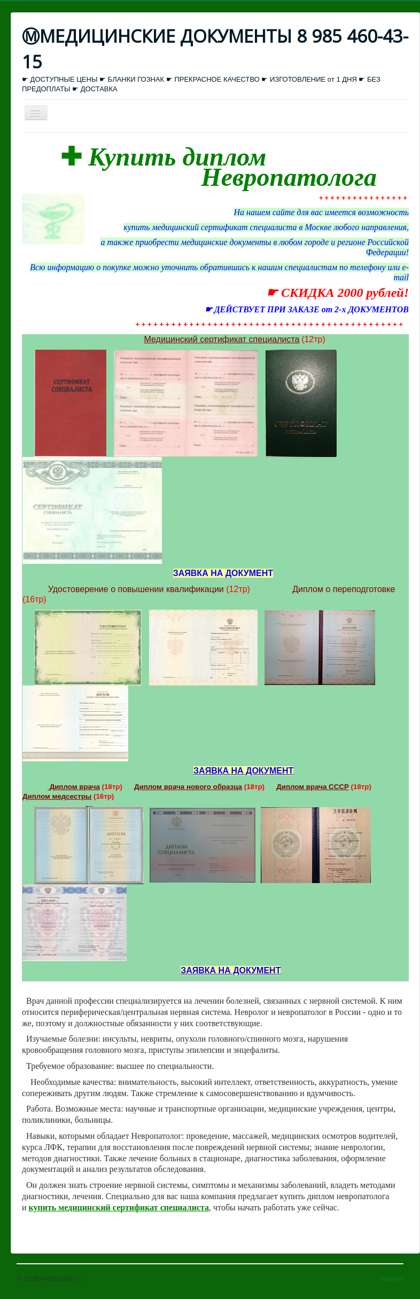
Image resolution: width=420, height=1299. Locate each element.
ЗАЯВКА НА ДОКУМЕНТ (243, 770)
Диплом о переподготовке (343, 589)
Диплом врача (75, 787)
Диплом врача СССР (312, 787)
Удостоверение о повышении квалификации (136, 589)
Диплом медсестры (56, 796)
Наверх (391, 1278)
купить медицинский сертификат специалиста (119, 1207)
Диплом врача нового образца (188, 787)
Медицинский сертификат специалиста (222, 339)
